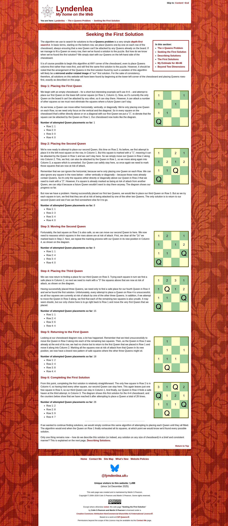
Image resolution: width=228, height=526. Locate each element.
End (187, 3)
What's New (121, 459)
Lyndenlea (59, 21)
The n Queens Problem (79, 21)
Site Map (108, 459)
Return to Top (182, 446)
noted (106, 507)
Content (179, 3)
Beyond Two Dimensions (171, 66)
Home (84, 459)
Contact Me (95, 459)
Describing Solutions (169, 55)
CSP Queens (121, 517)
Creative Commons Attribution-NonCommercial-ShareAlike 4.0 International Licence (113, 514)
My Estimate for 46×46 (170, 63)
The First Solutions (168, 59)
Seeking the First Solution (107, 21)
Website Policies (140, 459)
